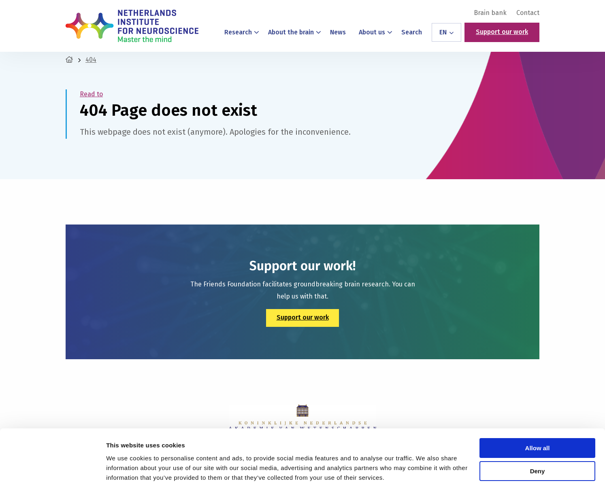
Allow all (537, 415)
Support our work (502, 32)
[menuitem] (490, 13)
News (338, 32)
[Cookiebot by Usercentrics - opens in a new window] (52, 467)
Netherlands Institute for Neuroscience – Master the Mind (132, 26)
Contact (527, 13)
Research (241, 32)
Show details (125, 467)
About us (375, 32)
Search (411, 32)
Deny (537, 438)
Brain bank (490, 13)
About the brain (294, 32)
